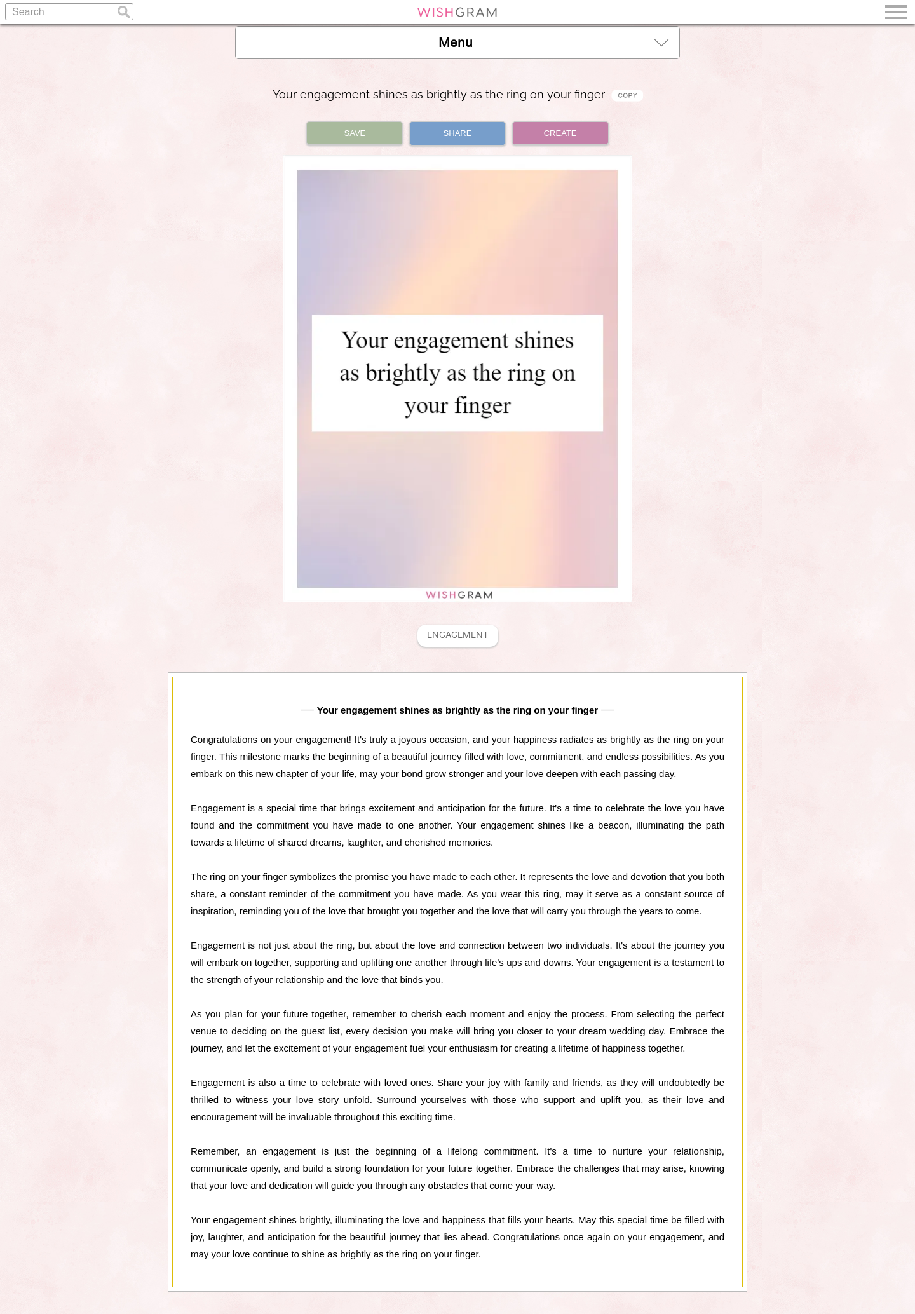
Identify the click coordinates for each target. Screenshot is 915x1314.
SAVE (355, 133)
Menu (553, 42)
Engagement (458, 635)
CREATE (560, 133)
